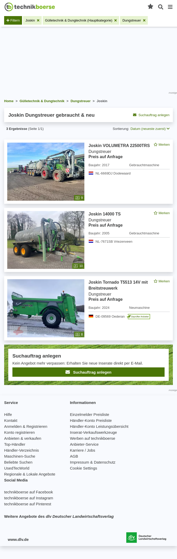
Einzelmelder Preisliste (89, 414)
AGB (74, 456)
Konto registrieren (19, 432)
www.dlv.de (18, 539)
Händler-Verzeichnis (21, 450)
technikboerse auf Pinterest (27, 504)
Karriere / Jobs (82, 450)
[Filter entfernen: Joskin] (32, 20)
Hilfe (8, 414)
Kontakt (10, 420)
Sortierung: (121, 129)
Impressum (79, 462)
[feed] (88, 262)
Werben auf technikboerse (92, 438)
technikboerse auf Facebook (28, 492)
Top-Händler (14, 444)
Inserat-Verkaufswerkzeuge (93, 432)
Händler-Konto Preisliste (91, 420)
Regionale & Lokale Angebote (29, 474)
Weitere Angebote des (59, 516)
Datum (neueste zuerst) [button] (149, 129)
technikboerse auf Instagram (28, 498)
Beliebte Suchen (18, 462)
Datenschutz (104, 462)
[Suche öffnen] (161, 7)
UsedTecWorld (16, 468)
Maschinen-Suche (19, 456)
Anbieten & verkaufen (22, 438)
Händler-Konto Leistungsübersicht (99, 426)
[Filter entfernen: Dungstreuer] (134, 20)
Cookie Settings (83, 468)
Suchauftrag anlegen (151, 115)
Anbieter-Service (84, 444)
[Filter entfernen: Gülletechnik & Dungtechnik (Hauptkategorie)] (81, 20)
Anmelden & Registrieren (25, 426)
